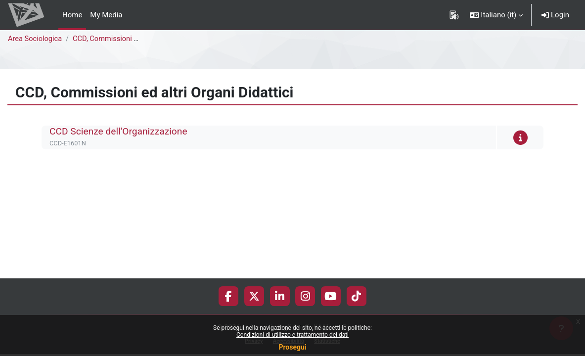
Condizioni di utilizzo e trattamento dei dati (292, 334)
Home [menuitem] (72, 14)
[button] (496, 15)
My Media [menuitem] (106, 14)
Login (555, 14)
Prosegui (292, 347)
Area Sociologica (35, 39)
